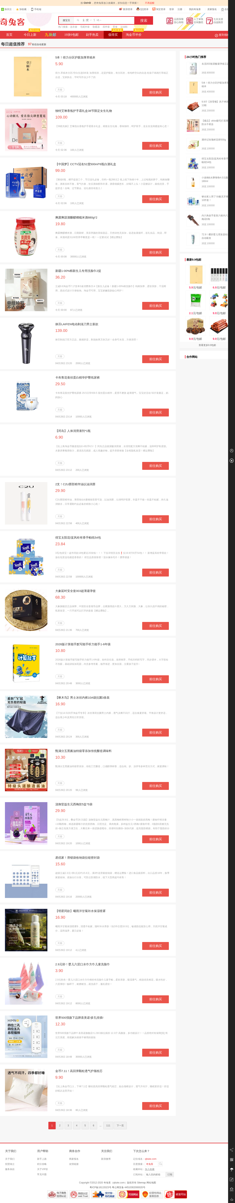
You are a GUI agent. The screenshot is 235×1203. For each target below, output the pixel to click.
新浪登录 (126, 9)
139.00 (61, 330)
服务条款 (10, 1169)
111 (108, 1125)
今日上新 (31, 33)
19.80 (60, 224)
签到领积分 (224, 34)
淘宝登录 (158, 9)
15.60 (60, 864)
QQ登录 (142, 9)
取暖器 (96, 26)
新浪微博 (106, 1159)
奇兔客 (12, 22)
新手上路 (42, 1159)
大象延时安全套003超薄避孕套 (75, 591)
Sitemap (141, 1182)
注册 (180, 9)
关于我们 (10, 1159)
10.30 (60, 757)
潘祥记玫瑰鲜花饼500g (214, 139)
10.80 (60, 650)
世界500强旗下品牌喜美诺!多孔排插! (79, 1017)
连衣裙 (73, 26)
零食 (115, 26)
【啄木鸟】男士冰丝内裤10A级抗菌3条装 (82, 697)
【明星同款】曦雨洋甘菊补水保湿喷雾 (80, 911)
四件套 (106, 26)
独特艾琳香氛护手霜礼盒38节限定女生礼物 (83, 110)
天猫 (59, 89)
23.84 (60, 544)
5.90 (59, 64)
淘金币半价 (134, 33)
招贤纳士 (10, 1164)
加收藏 (22, 9)
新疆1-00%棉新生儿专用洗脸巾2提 (78, 270)
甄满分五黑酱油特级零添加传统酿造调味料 (83, 751)
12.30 (60, 1024)
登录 (171, 9)
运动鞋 (124, 26)
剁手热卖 (92, 34)
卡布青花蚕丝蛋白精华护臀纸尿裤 (77, 377)
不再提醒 (149, 3)
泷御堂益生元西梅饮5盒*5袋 (73, 804)
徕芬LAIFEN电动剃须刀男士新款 (76, 324)
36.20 (60, 277)
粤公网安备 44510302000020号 (128, 1187)
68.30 (60, 597)
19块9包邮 (71, 34)
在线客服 (227, 9)
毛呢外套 (85, 26)
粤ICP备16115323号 (100, 1187)
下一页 (120, 1125)
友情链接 (74, 1164)
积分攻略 (42, 1164)
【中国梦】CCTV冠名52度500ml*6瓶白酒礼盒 (85, 164)
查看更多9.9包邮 (207, 345)
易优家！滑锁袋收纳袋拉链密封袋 (77, 857)
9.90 (59, 1077)
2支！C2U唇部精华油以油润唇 (75, 484)
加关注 (6, 9)
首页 (9, 34)
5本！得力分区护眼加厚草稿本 (75, 57)
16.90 (60, 704)
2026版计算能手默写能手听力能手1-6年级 (83, 644)
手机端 (36, 9)
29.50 (60, 384)
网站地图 (151, 1182)
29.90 (60, 490)
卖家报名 (212, 9)
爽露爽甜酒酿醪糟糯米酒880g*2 (76, 217)
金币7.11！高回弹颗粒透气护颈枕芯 (78, 1071)
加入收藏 (149, 1169)
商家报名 (74, 1159)
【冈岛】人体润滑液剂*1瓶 (73, 430)
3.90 (59, 970)
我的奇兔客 (195, 9)
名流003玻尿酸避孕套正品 (215, 63)
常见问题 (42, 1174)
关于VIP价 (42, 1169)
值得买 (115, 33)
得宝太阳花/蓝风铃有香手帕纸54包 (78, 537)
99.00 (60, 170)
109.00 (61, 117)
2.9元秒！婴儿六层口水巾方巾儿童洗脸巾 (82, 964)
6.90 (59, 437)
